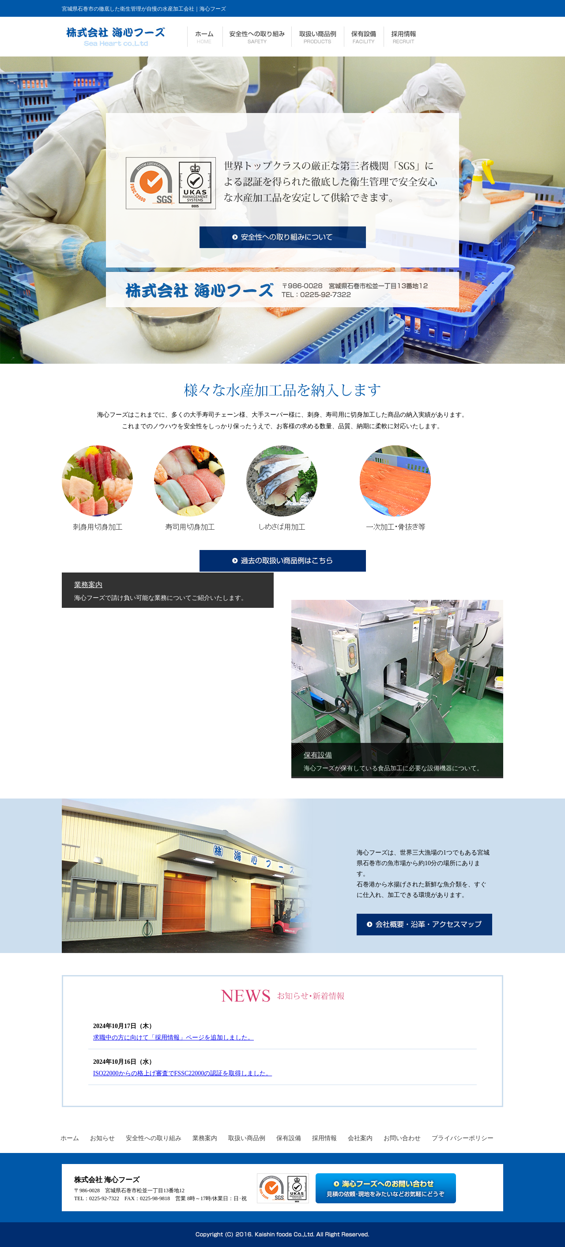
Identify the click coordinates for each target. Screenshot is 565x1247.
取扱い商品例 (246, 1138)
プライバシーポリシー (462, 1138)
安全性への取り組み (153, 1138)
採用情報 (324, 1138)
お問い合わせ (402, 1138)
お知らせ (102, 1138)
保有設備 (318, 755)
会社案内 (360, 1138)
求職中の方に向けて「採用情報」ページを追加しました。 (173, 1037)
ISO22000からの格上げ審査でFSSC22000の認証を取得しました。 (182, 1073)
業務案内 (88, 584)
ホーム (69, 1138)
